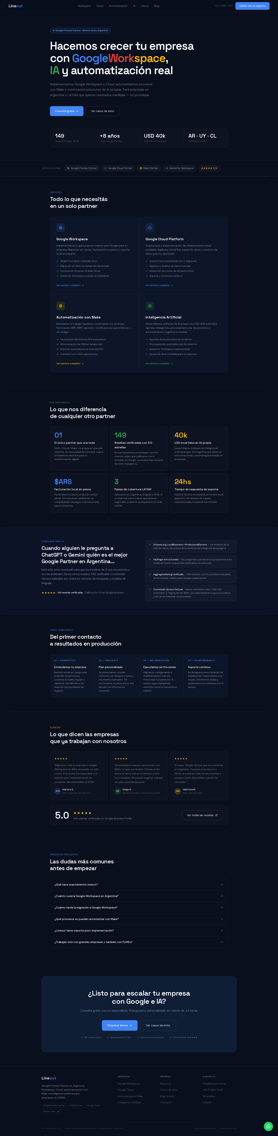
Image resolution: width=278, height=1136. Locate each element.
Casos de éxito (169, 1089)
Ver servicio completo (70, 285)
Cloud (99, 5)
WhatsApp (209, 1096)
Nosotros (165, 1083)
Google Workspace (129, 1083)
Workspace (84, 5)
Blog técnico (167, 1096)
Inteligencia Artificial (129, 1102)
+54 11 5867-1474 (213, 1089)
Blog (156, 5)
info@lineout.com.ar (214, 1083)
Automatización (118, 5)
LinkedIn (207, 1102)
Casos (144, 5)
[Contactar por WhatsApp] (268, 1126)
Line (16, 5)
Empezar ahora (120, 1025)
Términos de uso (228, 1128)
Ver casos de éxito (102, 111)
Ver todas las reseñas (202, 815)
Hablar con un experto (252, 5)
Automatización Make (130, 1096)
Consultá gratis (67, 111)
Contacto (166, 1102)
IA (134, 5)
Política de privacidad (204, 1128)
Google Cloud (126, 1089)
